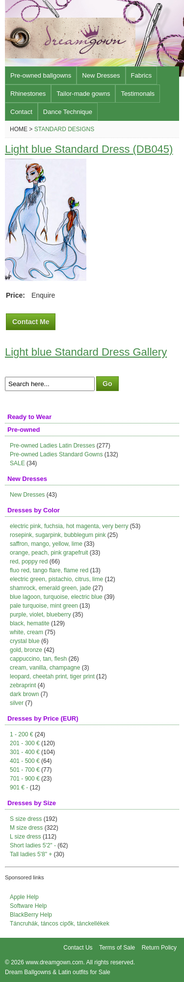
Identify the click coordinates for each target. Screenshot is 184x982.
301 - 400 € (25, 752)
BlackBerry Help (31, 914)
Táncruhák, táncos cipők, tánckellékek (59, 923)
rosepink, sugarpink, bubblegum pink (57, 535)
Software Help (28, 905)
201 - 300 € (25, 743)
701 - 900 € (25, 778)
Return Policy (159, 947)
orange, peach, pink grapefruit (49, 552)
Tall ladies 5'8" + (31, 854)
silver (17, 703)
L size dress (25, 836)
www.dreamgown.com (54, 962)
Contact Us (77, 947)
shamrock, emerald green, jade (50, 588)
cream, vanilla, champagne (45, 667)
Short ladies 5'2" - (33, 845)
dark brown (24, 694)
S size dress (26, 818)
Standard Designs (64, 129)
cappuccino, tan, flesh (38, 658)
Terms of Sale (117, 947)
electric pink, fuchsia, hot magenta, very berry (69, 526)
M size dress (26, 827)
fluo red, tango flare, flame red (49, 570)
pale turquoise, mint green (44, 605)
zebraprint (23, 685)
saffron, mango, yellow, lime (46, 543)
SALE (17, 463)
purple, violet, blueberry (40, 614)
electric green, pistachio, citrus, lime (56, 579)
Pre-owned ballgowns (40, 75)
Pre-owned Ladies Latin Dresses (52, 445)
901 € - (19, 787)
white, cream (26, 632)
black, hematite (30, 623)
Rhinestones (28, 93)
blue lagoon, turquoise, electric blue (56, 596)
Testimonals (138, 93)
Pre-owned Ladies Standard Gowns (56, 454)
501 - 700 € (25, 769)
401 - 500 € (25, 761)
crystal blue (25, 641)
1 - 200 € (21, 734)
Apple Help (24, 897)
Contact (21, 111)
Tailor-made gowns (83, 93)
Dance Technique (67, 111)
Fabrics (141, 75)
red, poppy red (29, 561)
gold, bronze (26, 649)
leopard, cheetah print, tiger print (52, 676)
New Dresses (101, 75)
